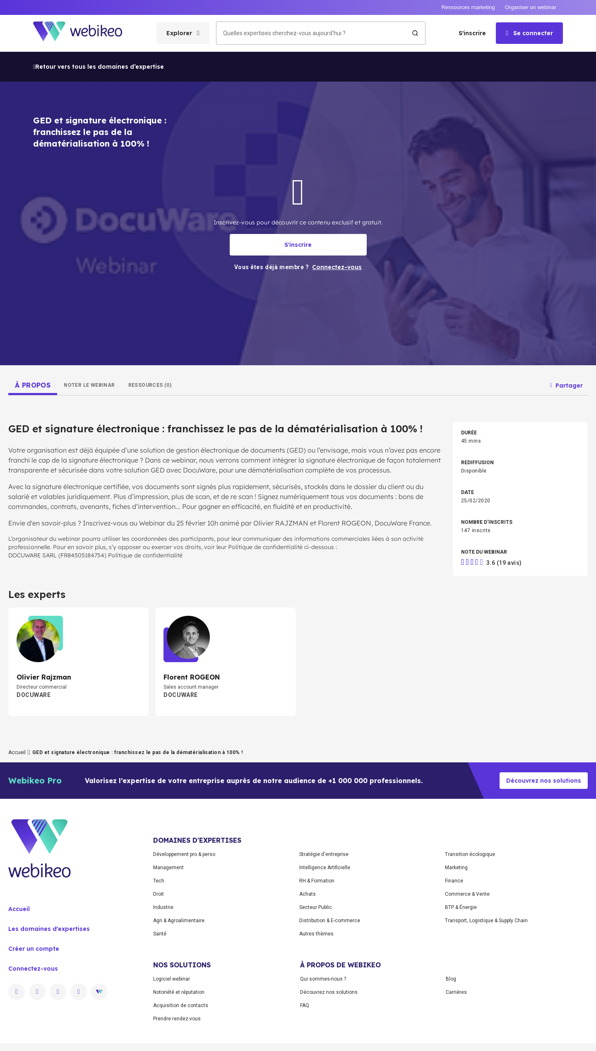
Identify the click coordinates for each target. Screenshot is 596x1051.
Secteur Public (315, 907)
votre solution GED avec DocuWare (161, 470)
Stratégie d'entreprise (323, 854)
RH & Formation (316, 881)
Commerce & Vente (467, 894)
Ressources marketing (468, 7)
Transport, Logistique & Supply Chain (486, 920)
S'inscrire (472, 33)
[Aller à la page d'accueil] (85, 33)
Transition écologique (470, 854)
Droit (158, 894)
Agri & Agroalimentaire (178, 920)
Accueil (17, 752)
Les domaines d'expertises (49, 929)
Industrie (163, 907)
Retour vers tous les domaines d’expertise (98, 66)
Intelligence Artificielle (324, 867)
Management (168, 867)
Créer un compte (33, 948)
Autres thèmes (316, 934)
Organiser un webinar (530, 7)
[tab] (32, 385)
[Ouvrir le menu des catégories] (182, 33)
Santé (159, 934)
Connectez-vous (33, 968)
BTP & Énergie (461, 907)
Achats (307, 894)
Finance (454, 881)
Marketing (456, 867)
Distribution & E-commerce (329, 920)
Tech (158, 881)
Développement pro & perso (184, 854)
